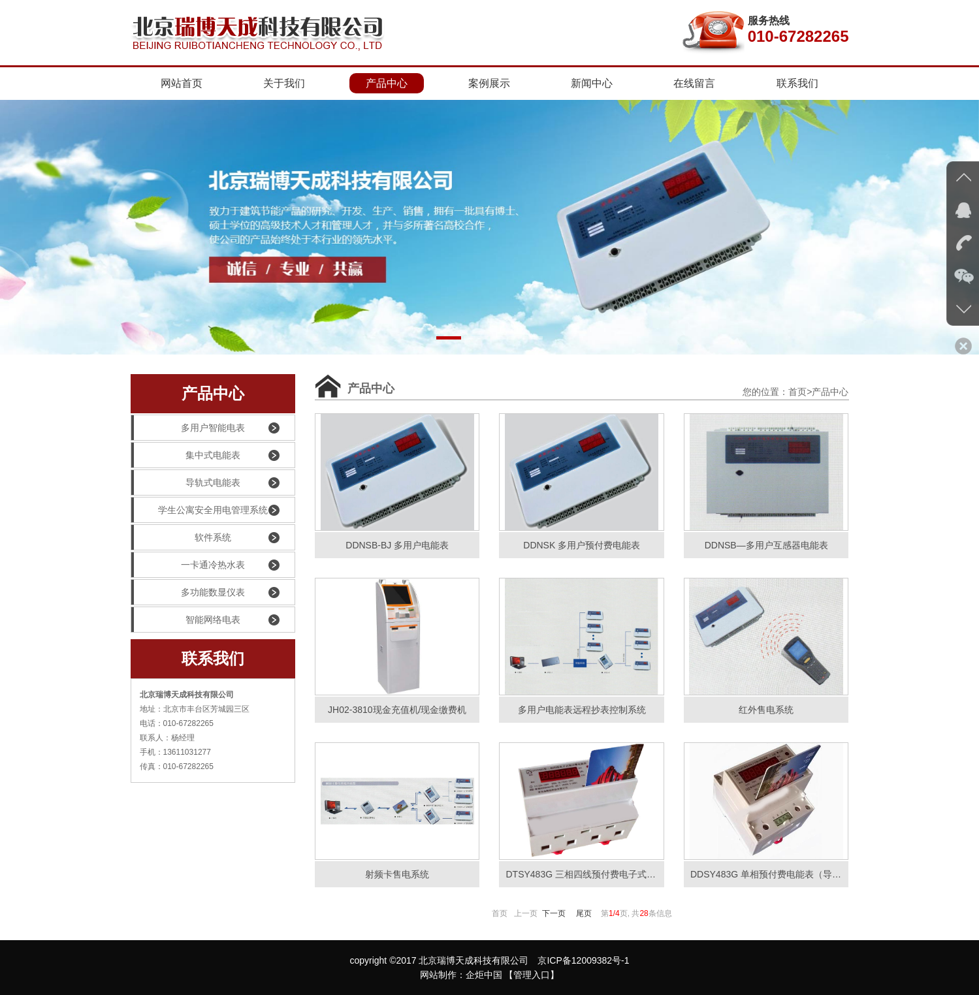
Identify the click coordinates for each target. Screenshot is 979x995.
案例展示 (489, 83)
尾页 (584, 913)
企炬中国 (484, 975)
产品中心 (387, 83)
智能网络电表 (185, 620)
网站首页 (181, 83)
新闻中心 (592, 83)
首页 (797, 392)
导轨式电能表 (185, 482)
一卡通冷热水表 (188, 565)
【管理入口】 (531, 975)
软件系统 (181, 537)
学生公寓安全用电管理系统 (199, 510)
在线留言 (694, 83)
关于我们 (284, 83)
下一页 (554, 913)
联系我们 (797, 83)
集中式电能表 (185, 455)
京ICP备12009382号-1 (583, 960)
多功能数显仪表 (188, 592)
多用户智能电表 (188, 428)
